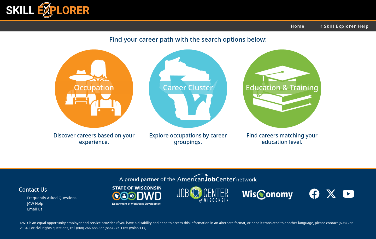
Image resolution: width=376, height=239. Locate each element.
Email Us (34, 209)
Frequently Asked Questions (52, 197)
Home (297, 26)
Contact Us (33, 189)
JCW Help (35, 203)
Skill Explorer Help (345, 26)
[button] (94, 88)
